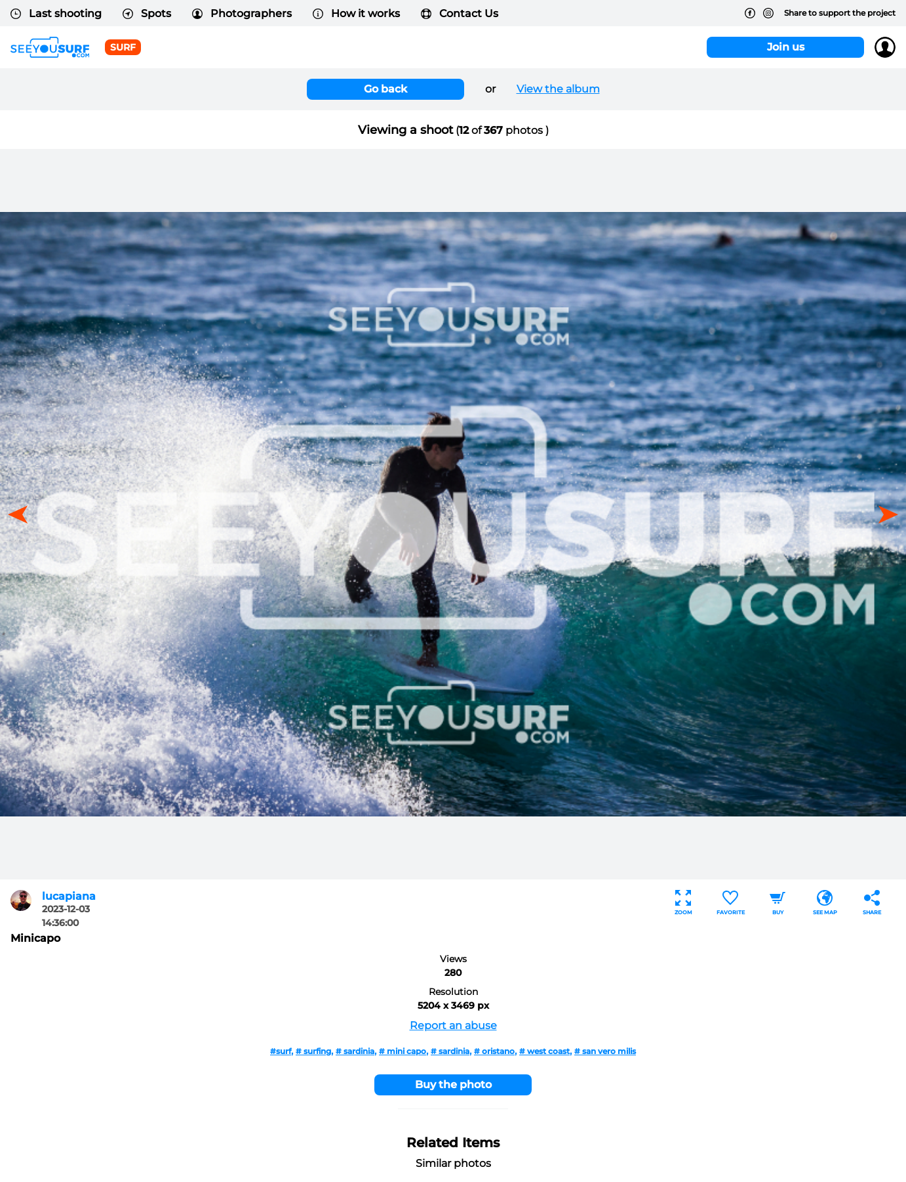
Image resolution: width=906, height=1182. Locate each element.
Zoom (683, 903)
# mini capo (402, 1051)
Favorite (731, 903)
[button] (883, 514)
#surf (280, 1051)
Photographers (242, 13)
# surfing (313, 1051)
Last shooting (56, 13)
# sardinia (355, 1051)
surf (123, 47)
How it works (356, 13)
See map (825, 903)
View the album (558, 89)
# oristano (494, 1051)
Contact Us (459, 13)
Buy (777, 903)
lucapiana (69, 896)
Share (872, 903)
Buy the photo (453, 1084)
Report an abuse (453, 1025)
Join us (785, 47)
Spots (147, 13)
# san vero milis (605, 1051)
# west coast (544, 1051)
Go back (385, 89)
